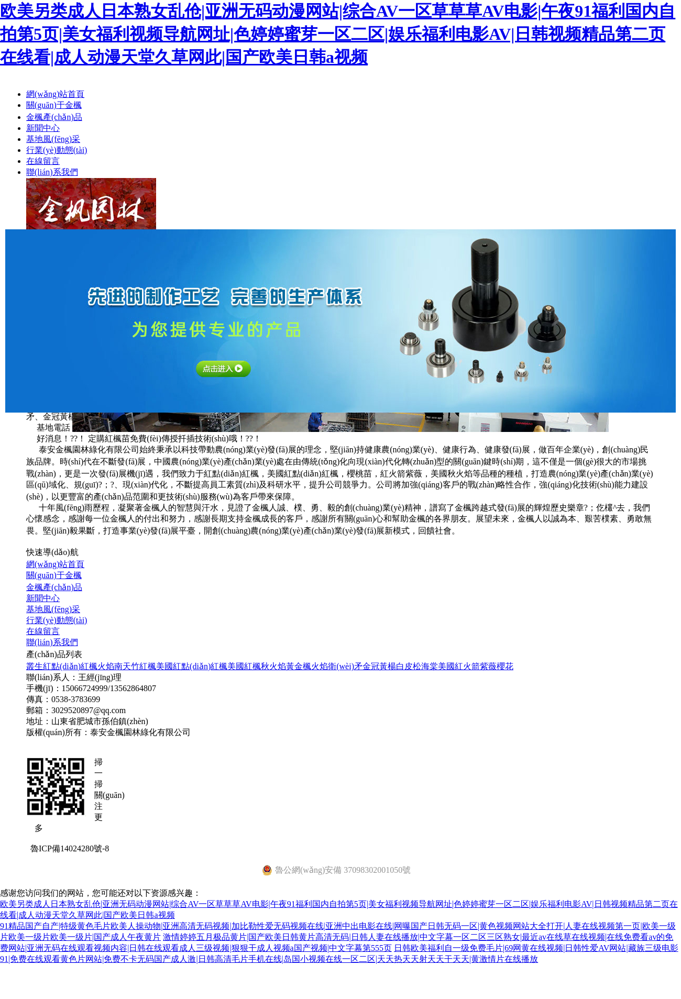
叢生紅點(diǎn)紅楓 (61, 666)
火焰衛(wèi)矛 (337, 666)
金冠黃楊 (379, 666)
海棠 (429, 666)
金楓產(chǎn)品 (54, 117)
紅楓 (147, 666)
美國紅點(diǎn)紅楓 (191, 666)
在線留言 (43, 161)
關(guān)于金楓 (54, 105)
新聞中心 (43, 128)
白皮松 (408, 666)
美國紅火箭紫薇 (467, 666)
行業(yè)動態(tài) (56, 150)
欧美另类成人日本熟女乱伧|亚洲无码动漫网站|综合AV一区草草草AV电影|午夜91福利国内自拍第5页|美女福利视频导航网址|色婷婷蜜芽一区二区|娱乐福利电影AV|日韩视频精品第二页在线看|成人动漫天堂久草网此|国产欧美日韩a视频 (337, 34)
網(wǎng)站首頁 (55, 94)
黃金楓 (298, 666)
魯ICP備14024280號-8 (69, 848)
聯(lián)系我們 (52, 172)
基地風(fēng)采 (53, 139)
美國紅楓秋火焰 (256, 666)
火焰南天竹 (118, 666)
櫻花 (505, 666)
